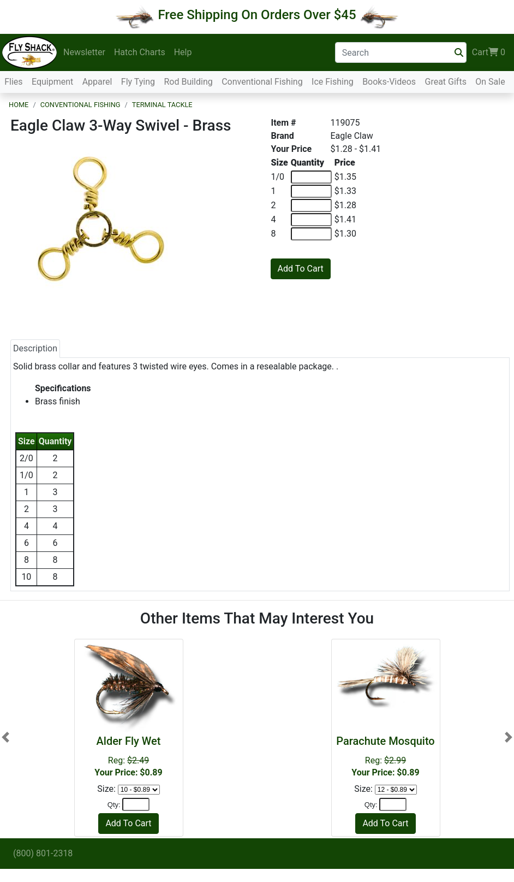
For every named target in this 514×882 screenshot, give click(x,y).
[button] (5, 737)
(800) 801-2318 (43, 853)
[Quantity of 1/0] (311, 177)
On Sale (490, 82)
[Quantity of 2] (311, 205)
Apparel (97, 82)
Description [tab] (35, 348)
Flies (13, 82)
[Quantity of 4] (311, 219)
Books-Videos (389, 82)
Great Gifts (446, 82)
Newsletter (84, 52)
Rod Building (188, 82)
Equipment (52, 82)
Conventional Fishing (262, 82)
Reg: (129, 756)
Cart (488, 52)
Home (18, 105)
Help (183, 52)
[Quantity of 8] (311, 233)
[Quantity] (136, 804)
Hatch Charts (139, 52)
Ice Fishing (333, 82)
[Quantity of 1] (311, 191)
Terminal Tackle (162, 105)
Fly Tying (138, 82)
